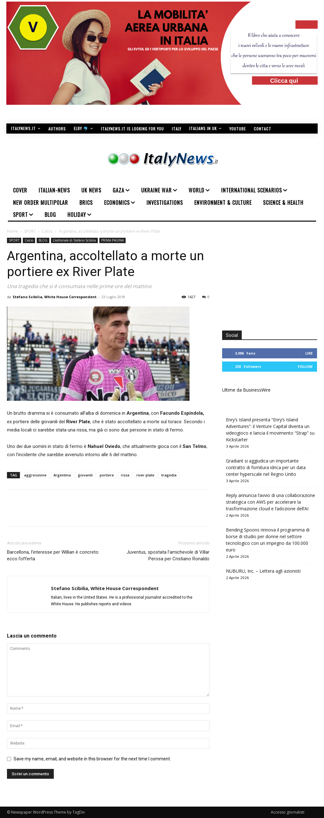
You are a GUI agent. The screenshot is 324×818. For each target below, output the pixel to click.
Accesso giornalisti (287, 812)
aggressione (35, 475)
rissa (125, 475)
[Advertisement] (273, 277)
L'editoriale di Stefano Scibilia (74, 240)
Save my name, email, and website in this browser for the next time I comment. (92, 758)
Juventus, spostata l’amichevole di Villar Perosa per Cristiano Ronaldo (168, 555)
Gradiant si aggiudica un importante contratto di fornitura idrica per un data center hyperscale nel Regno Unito (266, 467)
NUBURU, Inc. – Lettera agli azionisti (263, 571)
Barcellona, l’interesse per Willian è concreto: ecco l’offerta (53, 555)
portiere (107, 475)
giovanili (85, 475)
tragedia (169, 475)
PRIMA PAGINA (112, 240)
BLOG (43, 240)
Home (12, 231)
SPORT (30, 231)
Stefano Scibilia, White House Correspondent (55, 296)
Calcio (47, 231)
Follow (305, 366)
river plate (145, 475)
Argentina (62, 475)
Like (309, 353)
